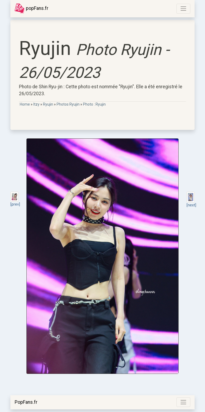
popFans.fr (31, 8)
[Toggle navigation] (183, 8)
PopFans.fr (26, 402)
